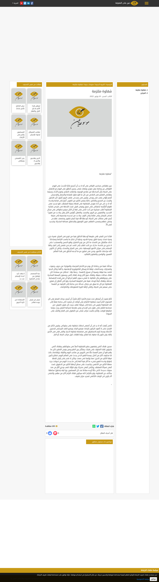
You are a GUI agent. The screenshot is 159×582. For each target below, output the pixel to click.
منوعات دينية (89, 84)
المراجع (143, 93)
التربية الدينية (100, 84)
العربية (15, 3)
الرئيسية (109, 84)
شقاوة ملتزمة (141, 90)
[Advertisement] (79, 25)
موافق (153, 579)
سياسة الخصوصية (143, 579)
